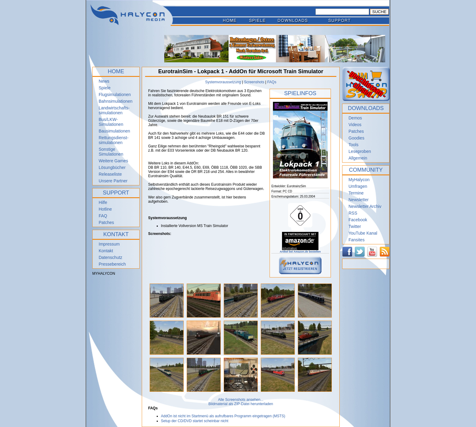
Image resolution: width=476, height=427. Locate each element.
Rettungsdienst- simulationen (113, 140)
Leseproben (359, 151)
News (104, 81)
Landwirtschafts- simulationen (114, 110)
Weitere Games (113, 160)
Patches (106, 222)
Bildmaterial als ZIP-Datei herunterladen (241, 404)
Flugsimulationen (115, 94)
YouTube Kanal (362, 233)
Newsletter (358, 199)
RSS (352, 213)
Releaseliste (110, 174)
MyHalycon (358, 179)
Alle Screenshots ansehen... (240, 400)
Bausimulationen (114, 131)
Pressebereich (112, 264)
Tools (353, 144)
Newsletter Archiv (364, 206)
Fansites (356, 239)
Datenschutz (110, 257)
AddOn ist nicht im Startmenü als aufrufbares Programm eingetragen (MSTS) (223, 416)
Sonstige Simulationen (111, 152)
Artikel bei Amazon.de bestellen (300, 250)
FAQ (103, 215)
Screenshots (254, 82)
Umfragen (357, 186)
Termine (356, 193)
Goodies (356, 138)
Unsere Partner (113, 180)
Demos (355, 117)
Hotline (105, 209)
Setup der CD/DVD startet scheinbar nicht (194, 421)
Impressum (109, 244)
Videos (355, 124)
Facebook (357, 219)
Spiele (104, 87)
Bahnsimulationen (115, 101)
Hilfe (103, 202)
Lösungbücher (112, 167)
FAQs (271, 82)
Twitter (354, 226)
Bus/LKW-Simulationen (111, 122)
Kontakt (106, 250)
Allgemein (357, 158)
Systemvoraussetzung (223, 82)
